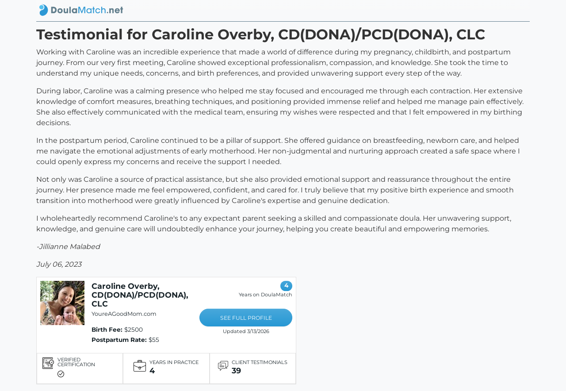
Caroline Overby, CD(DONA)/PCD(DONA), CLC (140, 294)
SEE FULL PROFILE (246, 317)
